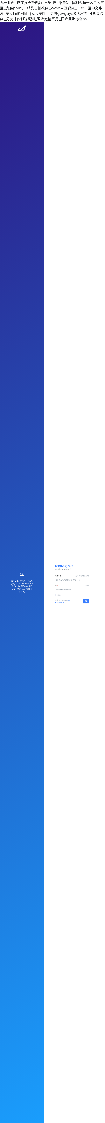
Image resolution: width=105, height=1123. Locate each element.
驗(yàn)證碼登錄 (79, 576)
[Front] (22, 28)
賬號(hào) (58, 576)
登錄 (86, 601)
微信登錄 (86, 576)
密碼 (56, 585)
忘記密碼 (86, 585)
